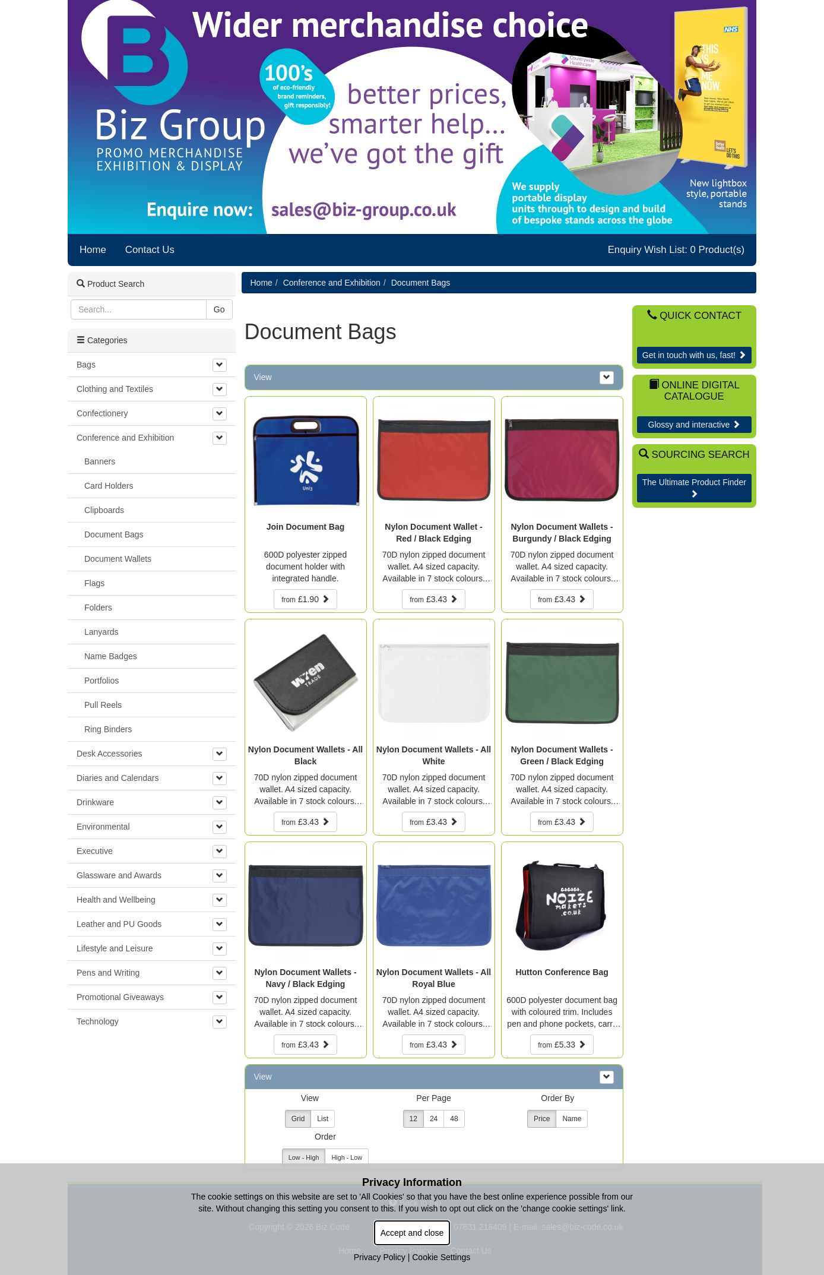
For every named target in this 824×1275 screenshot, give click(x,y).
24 (434, 1119)
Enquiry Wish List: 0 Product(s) (676, 249)
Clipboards (104, 510)
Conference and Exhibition (332, 282)
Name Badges (110, 656)
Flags (94, 583)
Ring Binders (108, 729)
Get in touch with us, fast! (694, 355)
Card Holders (108, 486)
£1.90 (305, 599)
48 (454, 1119)
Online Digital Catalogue (694, 390)
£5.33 (562, 1044)
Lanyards (101, 632)
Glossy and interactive (694, 424)
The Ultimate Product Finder (694, 487)
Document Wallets (117, 559)
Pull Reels (103, 705)
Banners (99, 461)
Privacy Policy (379, 1257)
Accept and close (412, 1233)
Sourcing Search (694, 454)
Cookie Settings (441, 1257)
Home (93, 249)
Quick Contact (694, 315)
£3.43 (434, 599)
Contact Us (150, 249)
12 (413, 1119)
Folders (98, 607)
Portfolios (101, 680)
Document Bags (421, 282)
